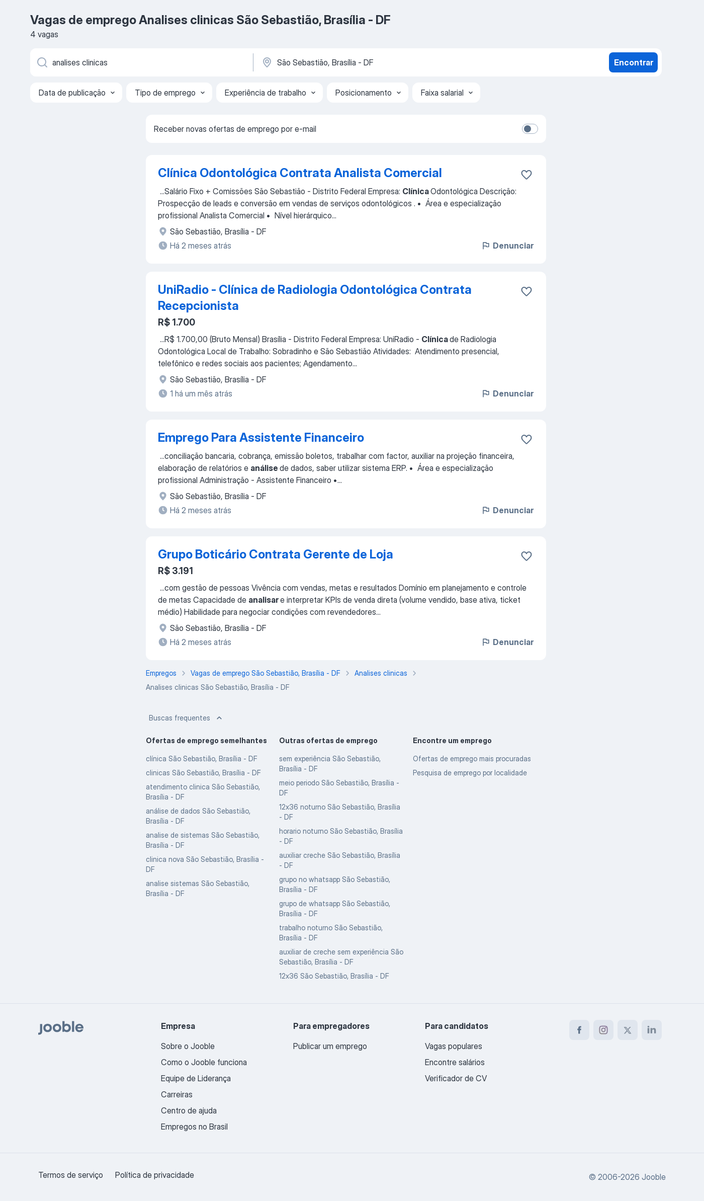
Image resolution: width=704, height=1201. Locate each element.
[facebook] (579, 1030)
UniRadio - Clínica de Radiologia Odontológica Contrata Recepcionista (315, 297)
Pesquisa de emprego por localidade (470, 772)
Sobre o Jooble (188, 1046)
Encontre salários (455, 1062)
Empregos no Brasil (194, 1127)
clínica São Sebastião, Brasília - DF (201, 758)
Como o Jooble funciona (204, 1062)
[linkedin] (652, 1030)
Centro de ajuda (189, 1110)
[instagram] (603, 1030)
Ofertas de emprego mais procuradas (472, 758)
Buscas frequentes (186, 718)
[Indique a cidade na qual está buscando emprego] (365, 62)
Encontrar (633, 62)
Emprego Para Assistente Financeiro (261, 437)
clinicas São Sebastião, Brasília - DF (203, 772)
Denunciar (507, 246)
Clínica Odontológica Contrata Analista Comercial (300, 173)
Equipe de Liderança (196, 1078)
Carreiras (177, 1094)
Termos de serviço (70, 1175)
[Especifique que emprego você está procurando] (140, 62)
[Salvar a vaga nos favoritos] (526, 174)
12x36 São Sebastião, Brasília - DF (334, 976)
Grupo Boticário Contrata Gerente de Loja (275, 554)
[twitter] (628, 1030)
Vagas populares (453, 1046)
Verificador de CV (456, 1078)
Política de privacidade (154, 1175)
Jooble (654, 1177)
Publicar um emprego (330, 1046)
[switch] (530, 129)
